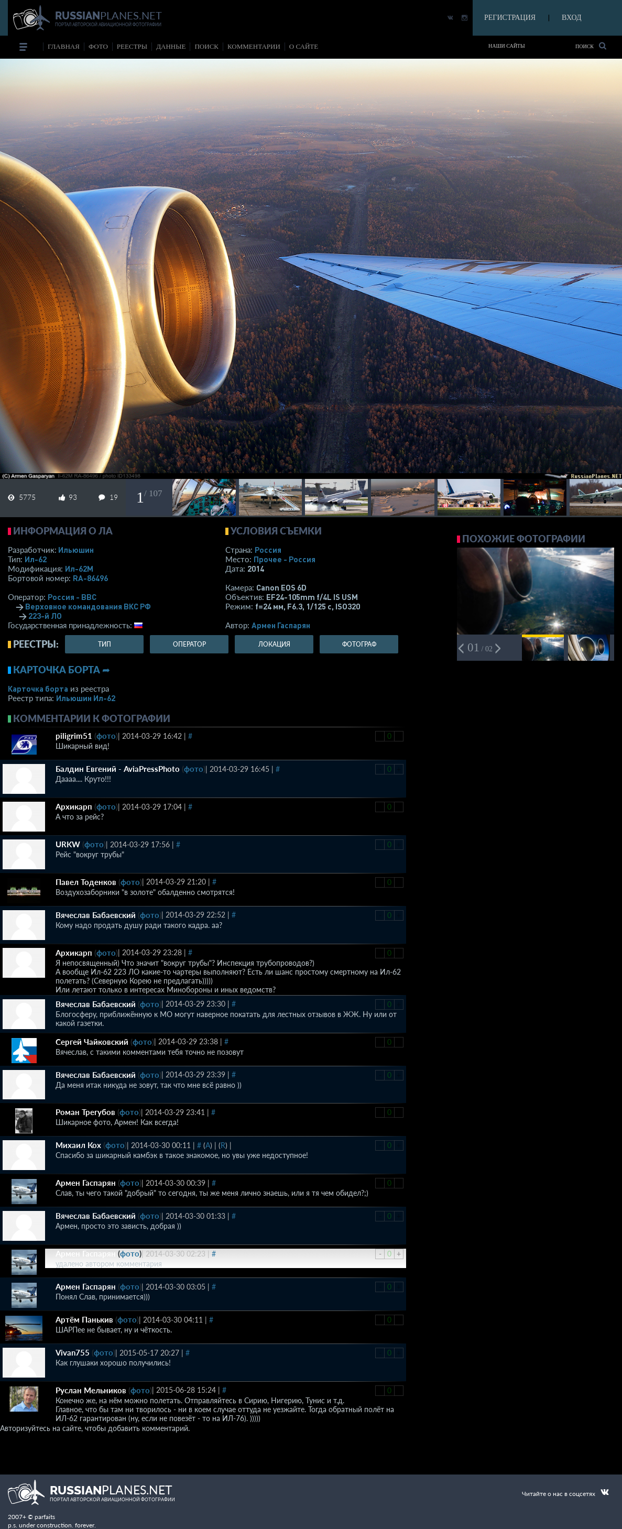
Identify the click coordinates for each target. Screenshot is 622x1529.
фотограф (359, 644)
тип (104, 644)
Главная (64, 46)
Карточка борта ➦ (61, 669)
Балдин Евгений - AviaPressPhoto (118, 768)
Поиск (590, 46)
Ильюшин (76, 549)
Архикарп (74, 806)
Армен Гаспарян (281, 625)
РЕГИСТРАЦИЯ (510, 17)
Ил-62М (79, 568)
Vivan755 (73, 1352)
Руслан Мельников (91, 1390)
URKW (68, 844)
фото (98, 46)
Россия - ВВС (72, 597)
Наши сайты (506, 46)
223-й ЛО (45, 615)
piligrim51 (74, 735)
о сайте (303, 46)
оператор (189, 644)
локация (274, 644)
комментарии (253, 46)
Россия (268, 549)
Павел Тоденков (86, 882)
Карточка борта (38, 688)
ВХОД (571, 17)
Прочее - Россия (284, 559)
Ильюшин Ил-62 (85, 698)
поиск (206, 46)
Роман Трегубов (85, 1112)
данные (170, 46)
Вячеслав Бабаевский (96, 915)
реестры (132, 46)
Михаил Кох (78, 1145)
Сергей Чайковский (92, 1041)
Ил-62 (36, 559)
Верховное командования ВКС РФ (88, 606)
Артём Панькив (84, 1319)
